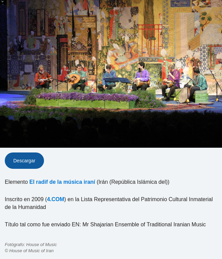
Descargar (24, 160)
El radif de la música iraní (62, 182)
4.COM (55, 199)
